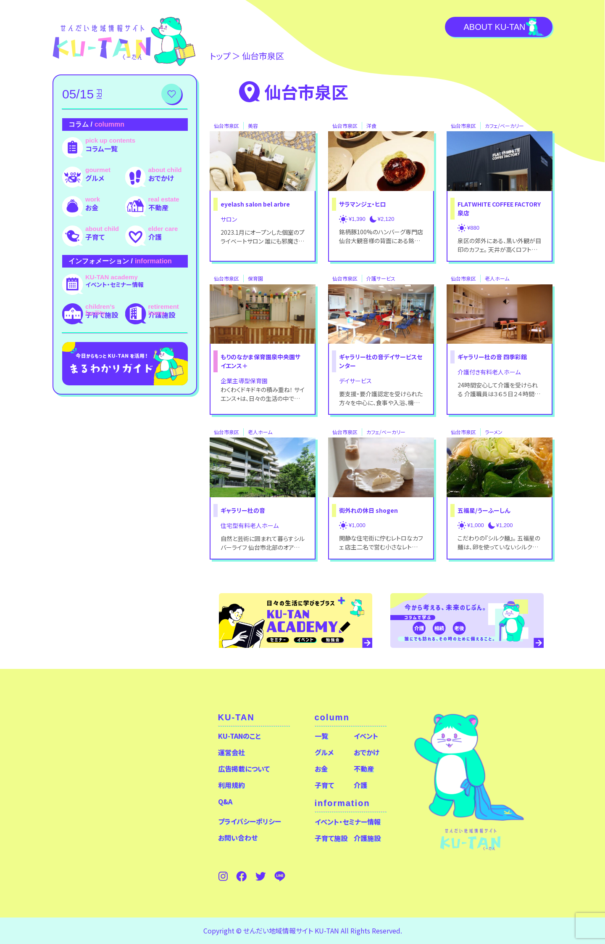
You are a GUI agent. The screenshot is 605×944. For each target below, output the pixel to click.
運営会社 (231, 752)
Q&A (225, 801)
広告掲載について (244, 769)
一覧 (321, 736)
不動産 (158, 207)
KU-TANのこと (239, 736)
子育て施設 (101, 315)
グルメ (94, 178)
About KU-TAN (494, 27)
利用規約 (231, 785)
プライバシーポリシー (249, 821)
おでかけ (161, 178)
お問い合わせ (238, 838)
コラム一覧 (101, 148)
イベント (366, 736)
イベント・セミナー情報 (114, 284)
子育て (95, 237)
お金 (91, 207)
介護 (155, 237)
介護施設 (161, 315)
